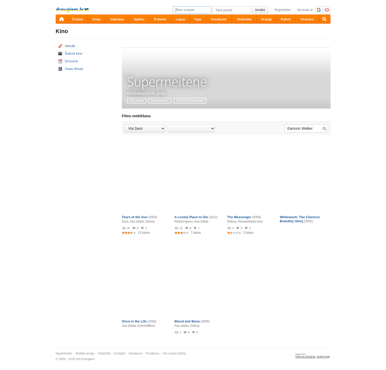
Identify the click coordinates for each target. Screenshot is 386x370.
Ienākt (260, 10)
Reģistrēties (283, 10)
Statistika (244, 19)
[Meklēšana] (325, 19)
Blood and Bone (187, 321)
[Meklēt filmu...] (306, 128)
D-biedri (160, 19)
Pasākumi (219, 19)
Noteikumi (135, 353)
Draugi (266, 19)
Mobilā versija (85, 353)
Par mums (170, 353)
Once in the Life (134, 321)
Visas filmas (74, 69)
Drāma (150, 221)
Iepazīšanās (64, 353)
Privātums (152, 353)
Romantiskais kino (250, 221)
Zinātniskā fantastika (190, 100)
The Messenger (239, 217)
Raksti (286, 19)
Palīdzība (104, 353)
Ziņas (96, 19)
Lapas (180, 19)
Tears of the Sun (135, 217)
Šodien (77, 19)
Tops (198, 19)
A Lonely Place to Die (191, 217)
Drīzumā (71, 61)
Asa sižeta (137, 100)
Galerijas (117, 19)
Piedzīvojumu (160, 100)
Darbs (182, 353)
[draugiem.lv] (61, 19)
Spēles (139, 19)
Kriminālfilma (146, 326)
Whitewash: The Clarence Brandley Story (300, 219)
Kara (125, 221)
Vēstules (307, 19)
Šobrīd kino (73, 53)
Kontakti (119, 353)
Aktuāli (70, 46)
